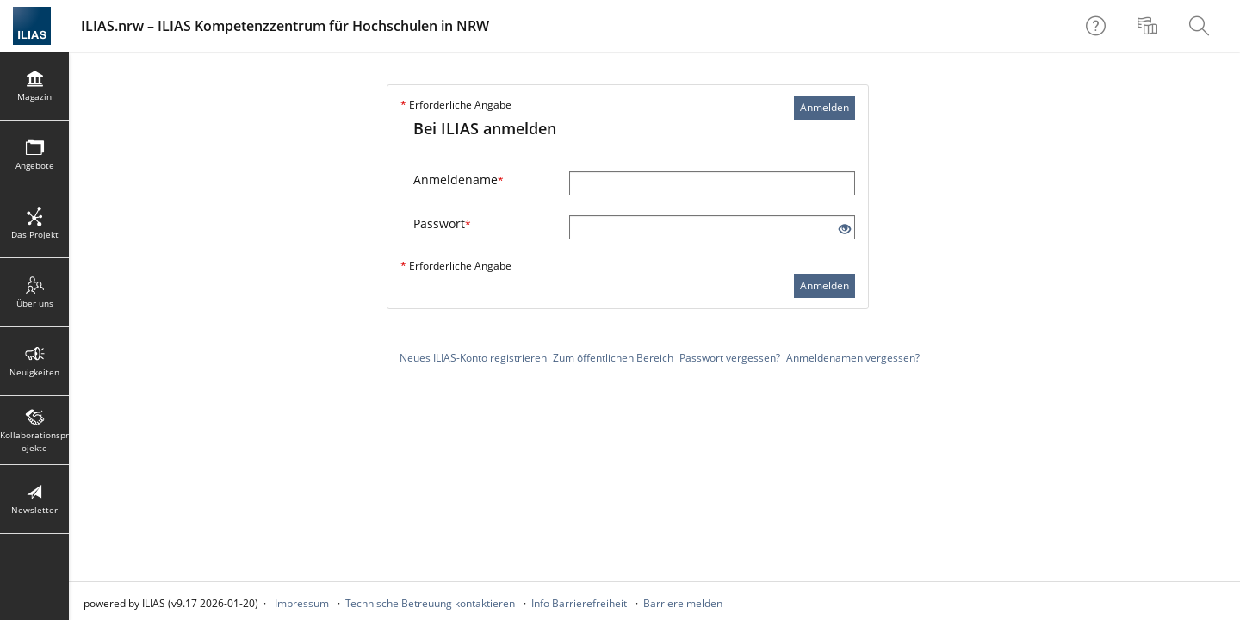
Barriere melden (682, 603)
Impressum (302, 603)
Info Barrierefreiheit (579, 603)
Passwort (442, 223)
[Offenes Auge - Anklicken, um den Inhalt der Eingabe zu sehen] (845, 229)
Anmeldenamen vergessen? (853, 357)
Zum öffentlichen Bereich (613, 357)
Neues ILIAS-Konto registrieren (473, 357)
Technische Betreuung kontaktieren (430, 603)
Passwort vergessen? (729, 357)
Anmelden (824, 107)
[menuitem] (1149, 26)
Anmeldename (458, 179)
